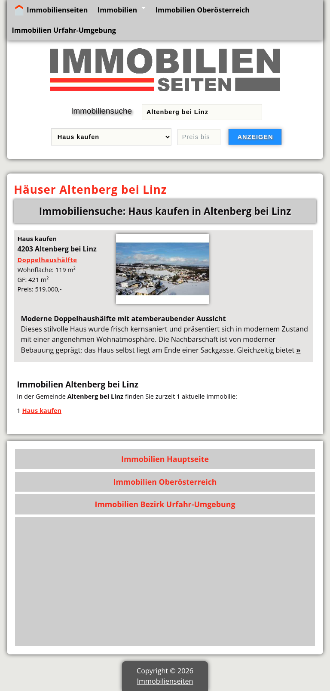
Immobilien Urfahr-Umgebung (64, 30)
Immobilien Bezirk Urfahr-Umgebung (165, 504)
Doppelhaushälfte (47, 259)
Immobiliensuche (101, 110)
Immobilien (117, 10)
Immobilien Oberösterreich (203, 10)
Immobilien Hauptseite (165, 459)
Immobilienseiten (57, 10)
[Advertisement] (165, 581)
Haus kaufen (41, 410)
